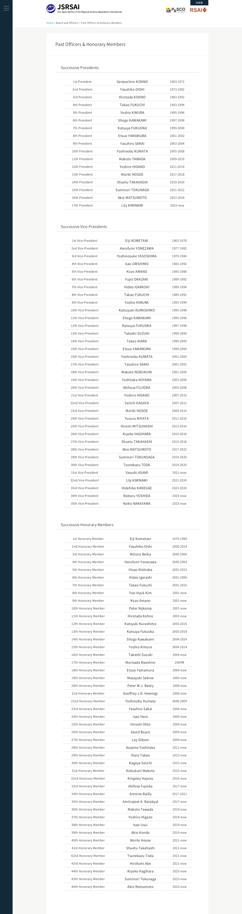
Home (49, 23)
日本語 (199, 3)
